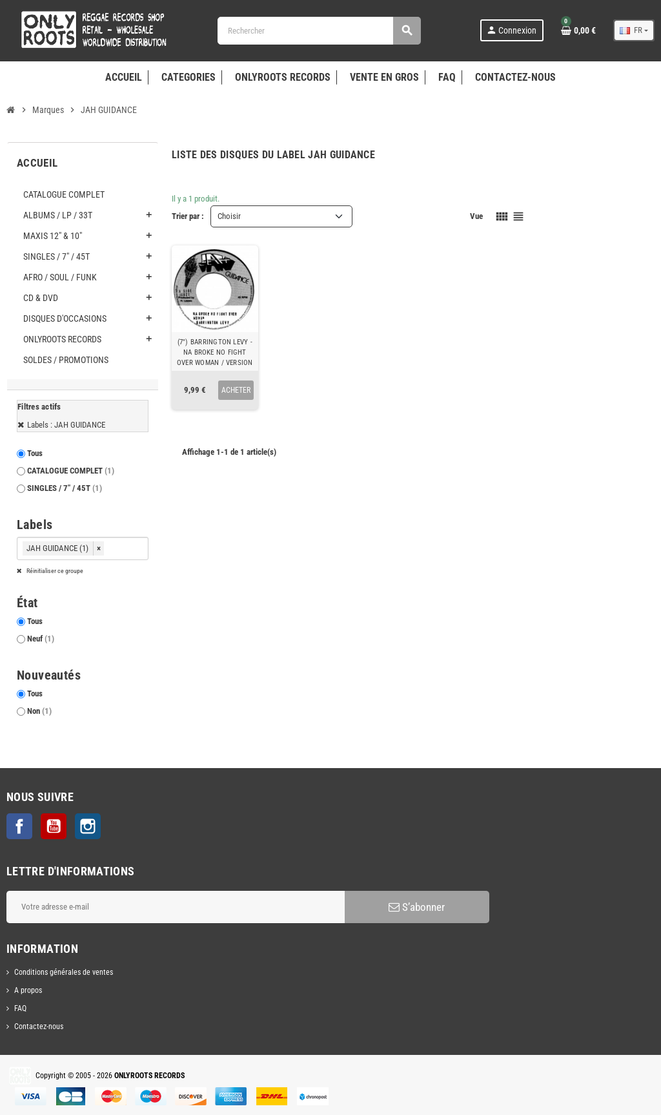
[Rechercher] (319, 31)
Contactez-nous (38, 1026)
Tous (35, 453)
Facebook (19, 826)
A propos (28, 990)
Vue (476, 216)
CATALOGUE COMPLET (70, 470)
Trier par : (188, 216)
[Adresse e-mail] (175, 907)
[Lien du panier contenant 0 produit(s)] (578, 30)
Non (39, 711)
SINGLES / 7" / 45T (64, 488)
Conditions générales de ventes (63, 972)
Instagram (88, 826)
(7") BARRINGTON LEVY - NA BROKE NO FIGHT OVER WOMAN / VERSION (214, 352)
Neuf (40, 638)
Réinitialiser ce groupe (54, 570)
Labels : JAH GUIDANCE (66, 425)
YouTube (53, 826)
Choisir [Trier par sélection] (229, 216)
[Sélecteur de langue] (634, 30)
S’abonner (417, 907)
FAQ (20, 1008)
